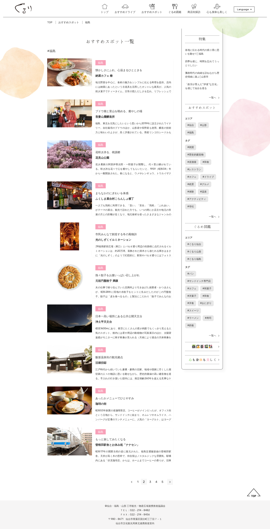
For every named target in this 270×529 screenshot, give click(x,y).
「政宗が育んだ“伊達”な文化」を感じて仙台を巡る (202, 88)
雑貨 (191, 147)
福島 (87, 22)
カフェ (212, 161)
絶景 (208, 167)
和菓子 (207, 273)
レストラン (195, 161)
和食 (206, 154)
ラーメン (211, 294)
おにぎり (206, 287)
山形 (203, 126)
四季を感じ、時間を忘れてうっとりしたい (202, 64)
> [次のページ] (170, 482)
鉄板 (203, 301)
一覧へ (212, 99)
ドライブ (194, 167)
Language (243, 9)
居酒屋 (192, 154)
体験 (206, 174)
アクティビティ (197, 188)
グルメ (192, 174)
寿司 (191, 301)
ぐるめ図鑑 (174, 9)
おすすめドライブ (125, 9)
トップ (104, 9)
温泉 (191, 181)
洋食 (191, 287)
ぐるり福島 (195, 246)
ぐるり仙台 (195, 232)
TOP (49, 22)
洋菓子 (192, 280)
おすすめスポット (152, 9)
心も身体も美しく (217, 9)
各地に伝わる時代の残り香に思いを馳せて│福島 (202, 52)
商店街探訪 (194, 9)
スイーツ (194, 294)
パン (191, 260)
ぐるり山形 (195, 239)
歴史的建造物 (208, 147)
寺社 (191, 195)
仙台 (191, 126)
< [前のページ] (130, 482)
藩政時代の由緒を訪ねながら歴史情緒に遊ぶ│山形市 (202, 76)
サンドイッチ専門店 (200, 267)
